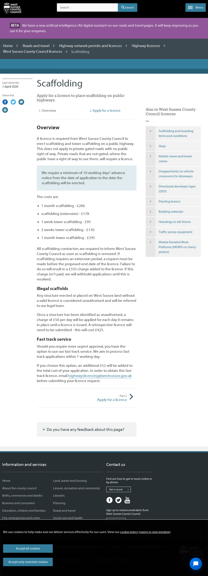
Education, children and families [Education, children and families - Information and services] (24, 510)
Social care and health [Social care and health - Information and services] (68, 518)
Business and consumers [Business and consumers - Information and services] (18, 503)
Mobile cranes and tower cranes (169, 158)
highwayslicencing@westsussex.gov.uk (100, 375)
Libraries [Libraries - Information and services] (59, 495)
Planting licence (163, 201)
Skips (156, 146)
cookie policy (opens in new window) (145, 532)
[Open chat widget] (196, 564)
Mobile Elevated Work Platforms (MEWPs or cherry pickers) (171, 247)
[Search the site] (87, 7)
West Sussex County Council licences (33, 51)
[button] (195, 7)
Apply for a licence (107, 398)
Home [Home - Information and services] (6, 481)
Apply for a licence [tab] (106, 110)
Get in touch (120, 489)
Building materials (164, 212)
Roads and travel (36, 46)
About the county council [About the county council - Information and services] (19, 488)
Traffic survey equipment (169, 232)
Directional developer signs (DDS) (171, 189)
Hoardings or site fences (168, 222)
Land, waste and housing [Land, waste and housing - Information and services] (70, 481)
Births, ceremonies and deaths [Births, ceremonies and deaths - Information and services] (22, 495)
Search (129, 7)
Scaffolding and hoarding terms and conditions (169, 133)
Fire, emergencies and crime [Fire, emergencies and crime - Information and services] (21, 518)
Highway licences (146, 46)
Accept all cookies (28, 548)
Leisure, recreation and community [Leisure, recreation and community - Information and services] (76, 488)
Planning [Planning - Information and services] (59, 503)
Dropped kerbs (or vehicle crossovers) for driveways (170, 173)
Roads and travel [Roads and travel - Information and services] (64, 510)
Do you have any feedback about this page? (83, 429)
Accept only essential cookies (28, 562)
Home (8, 46)
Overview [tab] (56, 110)
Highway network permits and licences (91, 46)
